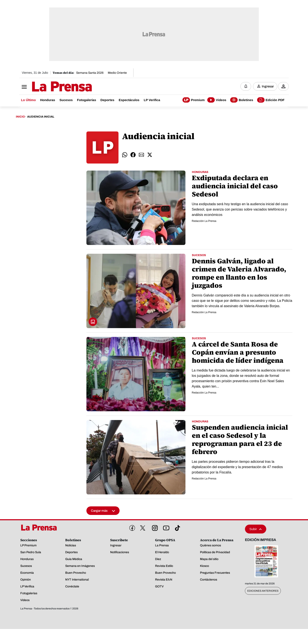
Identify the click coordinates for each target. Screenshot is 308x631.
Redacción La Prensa (204, 221)
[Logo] (51, 87)
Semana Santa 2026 (90, 72)
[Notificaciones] (245, 86)
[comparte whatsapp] (124, 155)
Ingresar (268, 86)
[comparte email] (141, 155)
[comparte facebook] (133, 155)
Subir (255, 529)
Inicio (20, 117)
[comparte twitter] (149, 155)
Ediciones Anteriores (262, 591)
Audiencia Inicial (40, 117)
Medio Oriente (117, 72)
